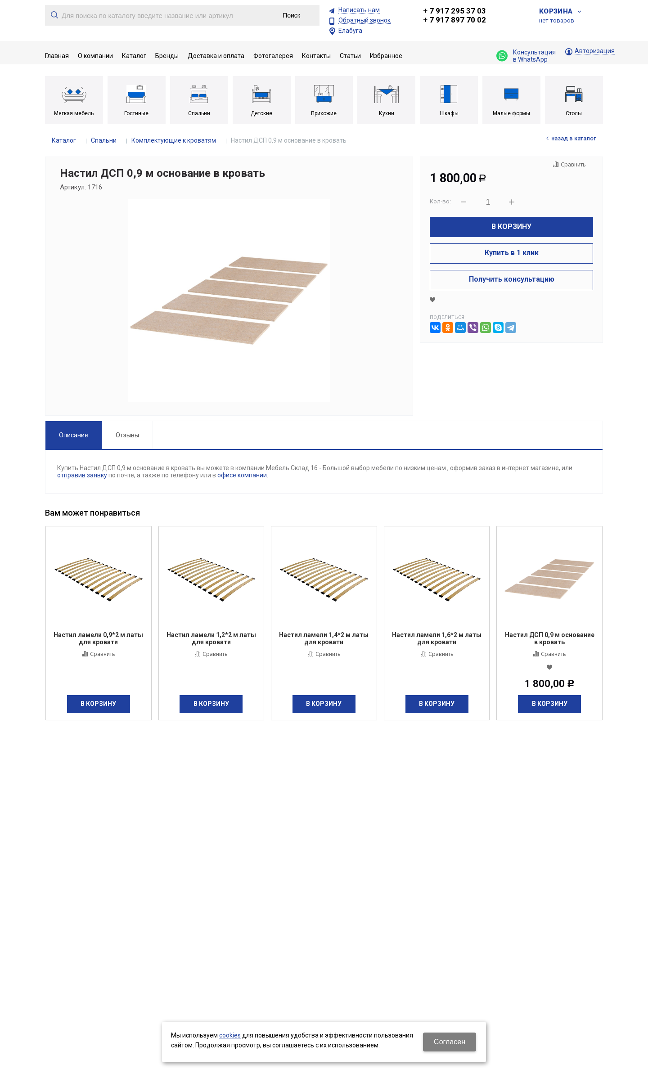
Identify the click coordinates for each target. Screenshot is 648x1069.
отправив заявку (82, 475)
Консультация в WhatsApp (526, 56)
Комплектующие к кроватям (173, 140)
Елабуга (350, 30)
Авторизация (595, 51)
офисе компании (242, 475)
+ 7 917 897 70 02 (454, 19)
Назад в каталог (573, 138)
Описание (73, 435)
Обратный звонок (364, 20)
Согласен (449, 1042)
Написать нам (359, 10)
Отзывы (127, 435)
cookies (230, 1035)
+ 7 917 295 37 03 (454, 10)
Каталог (64, 140)
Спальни (104, 140)
